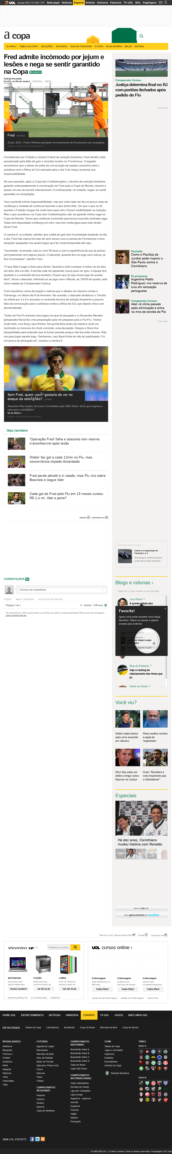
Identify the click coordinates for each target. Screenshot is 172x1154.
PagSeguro (150, 2)
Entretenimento (32, 1015)
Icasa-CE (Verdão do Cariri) (165, 1089)
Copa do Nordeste (46, 1110)
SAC (42, 2)
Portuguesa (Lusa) (141, 1100)
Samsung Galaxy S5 (17, 997)
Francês (75, 1109)
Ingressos (109, 1053)
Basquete (7, 1050)
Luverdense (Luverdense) (159, 1089)
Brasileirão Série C (80, 1057)
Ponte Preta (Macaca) (165, 1094)
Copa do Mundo (130, 1027)
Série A (142, 1045)
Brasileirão (69, 1027)
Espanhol (75, 1106)
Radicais (7, 1073)
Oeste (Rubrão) (153, 1094)
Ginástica (7, 1061)
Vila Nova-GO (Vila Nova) (165, 1100)
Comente (36, 72)
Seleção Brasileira (120, 1073)
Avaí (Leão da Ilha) (165, 1083)
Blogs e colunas (132, 582)
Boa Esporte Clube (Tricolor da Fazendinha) (141, 1089)
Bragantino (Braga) (147, 1089)
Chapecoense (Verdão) (165, 1051)
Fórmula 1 (8, 1053)
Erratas (141, 935)
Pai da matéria (114, 46)
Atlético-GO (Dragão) (159, 1083)
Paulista (41, 1095)
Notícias (67, 2)
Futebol (6, 1057)
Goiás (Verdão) (153, 1063)
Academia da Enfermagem (104, 998)
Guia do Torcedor (81, 46)
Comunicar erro (98, 517)
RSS (43, 1139)
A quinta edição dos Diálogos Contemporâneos (145, 605)
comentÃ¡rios (14, 579)
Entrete (90, 2)
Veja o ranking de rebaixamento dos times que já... (146, 673)
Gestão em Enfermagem (132, 998)
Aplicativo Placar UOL (48, 1065)
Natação (7, 1069)
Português (76, 1121)
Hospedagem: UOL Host (161, 1151)
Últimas (11, 46)
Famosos (116, 2)
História (139, 46)
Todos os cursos (156, 948)
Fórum (40, 1069)
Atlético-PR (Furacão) (147, 1051)
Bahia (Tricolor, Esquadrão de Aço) (153, 1051)
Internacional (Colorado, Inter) (165, 1063)
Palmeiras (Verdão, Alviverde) (141, 1068)
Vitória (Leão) (165, 1068)
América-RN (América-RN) (153, 1083)
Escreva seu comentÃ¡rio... (61, 589)
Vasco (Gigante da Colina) (159, 1100)
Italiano (74, 1117)
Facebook (32, 1139)
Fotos (39, 1076)
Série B (142, 1077)
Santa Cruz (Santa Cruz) (153, 1100)
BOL (138, 2)
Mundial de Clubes (80, 1086)
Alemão (74, 1102)
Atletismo (7, 1046)
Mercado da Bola (108, 1027)
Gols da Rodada (45, 1057)
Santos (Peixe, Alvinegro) (147, 1068)
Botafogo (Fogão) (159, 1051)
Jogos (118, 1015)
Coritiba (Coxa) (147, 1057)
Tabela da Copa (29, 46)
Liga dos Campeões (81, 1090)
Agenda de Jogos (45, 1046)
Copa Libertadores (80, 1083)
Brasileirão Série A (80, 1049)
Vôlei (5, 1084)
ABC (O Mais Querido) (141, 1083)
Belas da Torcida (45, 1061)
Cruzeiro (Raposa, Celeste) (159, 1057)
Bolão (128, 46)
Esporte (79, 2)
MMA (5, 1065)
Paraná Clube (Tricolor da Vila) (159, 1094)
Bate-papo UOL (138, 1015)
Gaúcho (40, 1106)
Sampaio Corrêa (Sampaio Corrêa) (147, 1100)
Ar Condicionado (39, 997)
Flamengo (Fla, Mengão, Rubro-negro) (141, 1063)
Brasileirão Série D (80, 1060)
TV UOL (128, 2)
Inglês (74, 1113)
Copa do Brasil (87, 1027)
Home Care (152, 998)
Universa (102, 2)
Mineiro (40, 1102)
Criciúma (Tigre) (153, 1057)
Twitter (37, 1139)
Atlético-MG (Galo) (141, 1051)
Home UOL (9, 1015)
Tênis (5, 1076)
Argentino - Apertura (81, 1098)
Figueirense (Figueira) (165, 1057)
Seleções (47, 46)
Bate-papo (53, 2)
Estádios (62, 46)
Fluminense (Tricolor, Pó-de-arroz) (147, 1063)
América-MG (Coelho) (147, 1083)
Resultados (42, 1050)
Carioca (40, 1099)
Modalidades (12, 1041)
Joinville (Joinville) (141, 1094)
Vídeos (40, 1080)
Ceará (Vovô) (153, 1089)
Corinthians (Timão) (141, 1057)
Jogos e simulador (113, 1050)
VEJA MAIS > (14, 413)
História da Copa (112, 1065)
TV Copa (98, 46)
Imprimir (83, 517)
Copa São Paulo (79, 1068)
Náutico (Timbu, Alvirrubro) (147, 1094)
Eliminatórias (111, 1061)
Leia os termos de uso (16, 615)
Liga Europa (77, 1094)
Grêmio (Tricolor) (159, 1063)
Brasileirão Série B (80, 1053)
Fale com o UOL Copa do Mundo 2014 (115, 935)
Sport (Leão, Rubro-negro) (159, 1068)
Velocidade (8, 1080)
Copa (21, 35)
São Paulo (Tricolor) (153, 1068)
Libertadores (52, 1027)
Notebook (55, 997)
